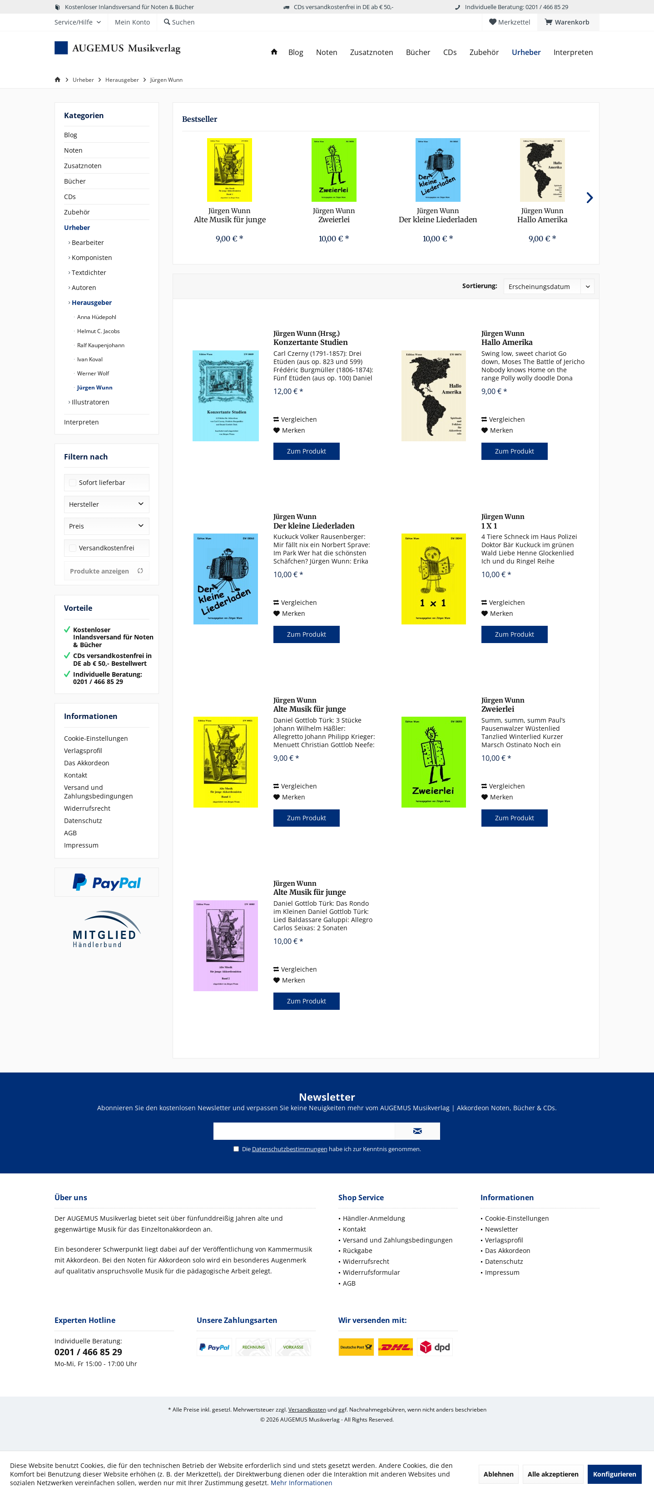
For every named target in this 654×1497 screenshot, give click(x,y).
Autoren (83, 287)
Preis (76, 526)
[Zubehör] (484, 52)
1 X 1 (503, 521)
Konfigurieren (614, 1474)
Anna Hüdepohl (96, 317)
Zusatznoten (83, 165)
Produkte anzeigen (107, 571)
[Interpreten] (573, 52)
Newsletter (501, 1229)
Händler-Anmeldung (374, 1218)
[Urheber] (526, 52)
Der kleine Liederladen (438, 215)
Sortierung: (479, 285)
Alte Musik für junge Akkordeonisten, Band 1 (229, 216)
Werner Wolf (92, 373)
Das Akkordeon (86, 762)
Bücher (75, 181)
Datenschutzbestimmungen (289, 1149)
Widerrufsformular (371, 1272)
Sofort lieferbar (102, 482)
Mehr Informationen (301, 1482)
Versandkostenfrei (106, 548)
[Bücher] (418, 52)
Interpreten (81, 422)
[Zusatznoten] (372, 52)
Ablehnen (499, 1474)
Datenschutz (83, 820)
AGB (70, 832)
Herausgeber (91, 302)
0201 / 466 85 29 (88, 1352)
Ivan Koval (89, 359)
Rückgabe (357, 1250)
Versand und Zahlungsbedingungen (98, 791)
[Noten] (327, 52)
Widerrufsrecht (87, 808)
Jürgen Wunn (94, 387)
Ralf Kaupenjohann (100, 345)
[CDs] (450, 52)
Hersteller (84, 504)
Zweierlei (334, 215)
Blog (70, 134)
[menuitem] (568, 22)
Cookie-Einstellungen (96, 738)
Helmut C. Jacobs (98, 331)
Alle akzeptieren (553, 1474)
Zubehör (77, 212)
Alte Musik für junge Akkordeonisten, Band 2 (316, 888)
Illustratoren (89, 402)
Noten (73, 150)
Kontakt (75, 775)
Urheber (77, 227)
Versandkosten (307, 1409)
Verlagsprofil (83, 750)
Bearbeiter (87, 242)
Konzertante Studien (310, 338)
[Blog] (296, 52)
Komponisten (91, 257)
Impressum (81, 845)
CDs (70, 196)
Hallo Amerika (542, 215)
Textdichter (88, 272)
